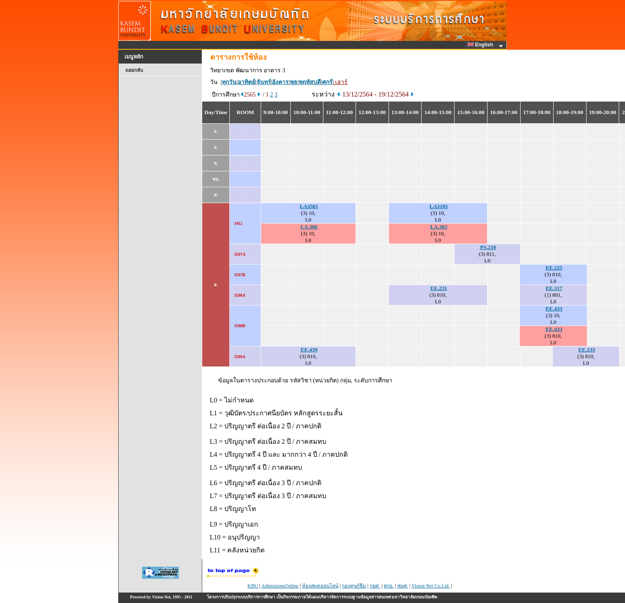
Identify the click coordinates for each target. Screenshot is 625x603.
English (481, 45)
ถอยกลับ (134, 70)
